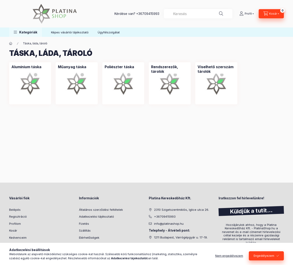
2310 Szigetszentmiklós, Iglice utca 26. (181, 209)
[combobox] (198, 13)
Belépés (15, 209)
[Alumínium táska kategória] (26, 67)
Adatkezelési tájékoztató (96, 216)
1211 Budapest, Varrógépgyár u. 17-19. (181, 237)
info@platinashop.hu (169, 223)
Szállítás (85, 230)
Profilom (15, 223)
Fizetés (84, 223)
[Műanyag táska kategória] (72, 67)
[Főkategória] (10, 43)
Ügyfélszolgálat (109, 32)
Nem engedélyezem (229, 255)
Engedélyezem (264, 255)
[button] (25, 32)
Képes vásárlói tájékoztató (70, 32)
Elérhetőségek (89, 237)
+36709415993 (147, 14)
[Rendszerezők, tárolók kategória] (169, 69)
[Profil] (247, 13)
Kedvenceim (18, 237)
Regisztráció (18, 216)
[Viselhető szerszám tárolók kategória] (216, 69)
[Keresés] (221, 13)
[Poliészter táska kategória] (119, 67)
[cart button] (271, 13)
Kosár (13, 230)
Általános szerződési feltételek (101, 209)
